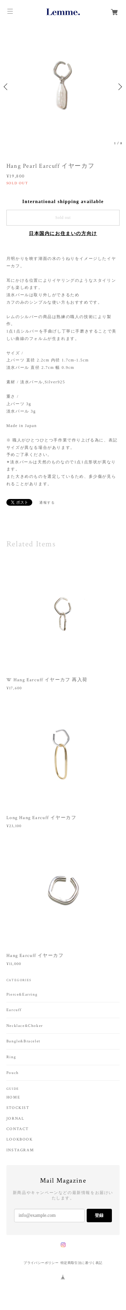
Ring (11, 1056)
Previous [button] (6, 86)
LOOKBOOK (19, 1139)
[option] (63, 87)
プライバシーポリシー (41, 1263)
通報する (47, 502)
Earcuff (14, 1009)
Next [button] (119, 86)
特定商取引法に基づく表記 (81, 1263)
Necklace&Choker (24, 1025)
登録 (99, 1215)
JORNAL (15, 1118)
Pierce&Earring (22, 994)
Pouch (12, 1072)
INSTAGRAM (20, 1150)
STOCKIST (18, 1108)
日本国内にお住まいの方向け (63, 233)
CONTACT (17, 1129)
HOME (13, 1097)
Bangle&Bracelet (23, 1041)
